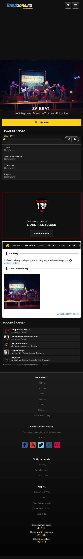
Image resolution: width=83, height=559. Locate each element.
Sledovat (41, 122)
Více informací (41, 233)
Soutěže (42, 410)
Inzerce (42, 437)
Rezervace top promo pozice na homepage (42, 432)
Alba (41, 245)
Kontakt (42, 498)
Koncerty (42, 388)
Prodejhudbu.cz (42, 470)
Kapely (42, 383)
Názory (52, 245)
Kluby (41, 404)
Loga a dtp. (42, 514)
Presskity (42, 465)
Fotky (72, 245)
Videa (62, 245)
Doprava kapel (41, 475)
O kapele (30, 245)
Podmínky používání (42, 503)
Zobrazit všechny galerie (68, 314)
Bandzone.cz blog (42, 415)
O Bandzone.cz (42, 508)
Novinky (17, 245)
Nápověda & (42, 492)
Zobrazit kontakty (11, 263)
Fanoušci (42, 399)
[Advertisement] (41, 36)
